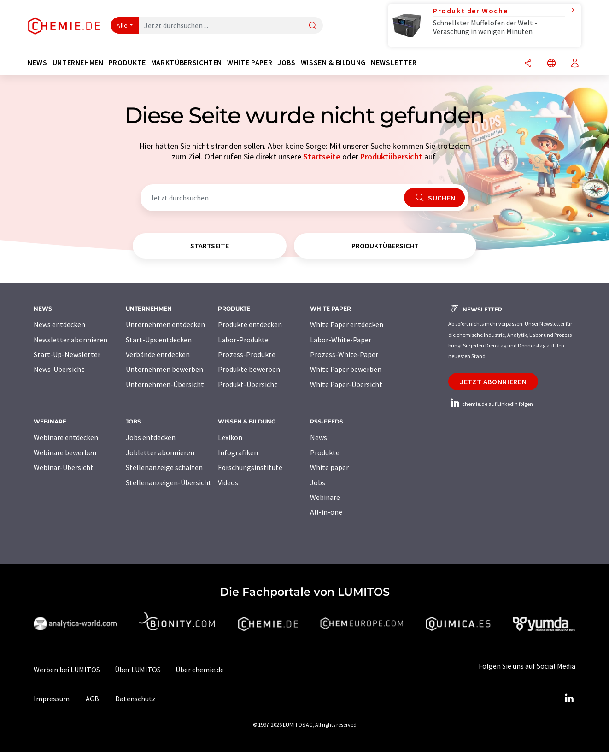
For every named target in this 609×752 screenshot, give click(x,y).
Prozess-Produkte (246, 354)
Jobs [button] (286, 62)
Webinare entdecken (66, 437)
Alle (122, 25)
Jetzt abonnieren (493, 381)
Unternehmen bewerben (164, 369)
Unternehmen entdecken (165, 324)
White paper (329, 467)
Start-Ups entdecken (159, 339)
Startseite (321, 156)
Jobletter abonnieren (160, 452)
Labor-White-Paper (340, 339)
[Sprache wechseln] (551, 64)
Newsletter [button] (393, 62)
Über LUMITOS (138, 669)
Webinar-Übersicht (64, 467)
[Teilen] (527, 64)
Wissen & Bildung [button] (333, 62)
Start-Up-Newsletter (67, 354)
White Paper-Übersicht (346, 384)
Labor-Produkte (243, 339)
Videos (228, 482)
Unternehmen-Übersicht (165, 384)
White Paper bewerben (345, 369)
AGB (92, 698)
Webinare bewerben (65, 452)
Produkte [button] (127, 62)
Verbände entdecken (158, 354)
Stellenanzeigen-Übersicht (168, 482)
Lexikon (230, 437)
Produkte (325, 452)
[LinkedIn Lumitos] (568, 698)
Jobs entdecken (151, 437)
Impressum (52, 698)
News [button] (37, 62)
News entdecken (59, 324)
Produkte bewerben (249, 369)
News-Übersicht (59, 369)
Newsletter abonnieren (70, 339)
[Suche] (312, 26)
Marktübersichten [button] (186, 62)
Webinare (325, 497)
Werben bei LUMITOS (67, 669)
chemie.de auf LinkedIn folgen (490, 403)
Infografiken (238, 452)
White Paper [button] (249, 62)
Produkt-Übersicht (247, 384)
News (318, 437)
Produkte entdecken (250, 324)
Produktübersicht (391, 156)
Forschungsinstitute (250, 467)
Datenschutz (135, 698)
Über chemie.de (200, 669)
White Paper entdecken (346, 324)
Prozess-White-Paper (344, 354)
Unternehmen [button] (78, 62)
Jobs (317, 482)
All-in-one (326, 512)
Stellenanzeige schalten (164, 467)
